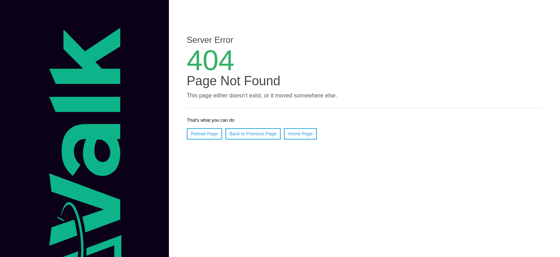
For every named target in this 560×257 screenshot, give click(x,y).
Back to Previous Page (253, 133)
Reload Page (204, 133)
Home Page (300, 133)
